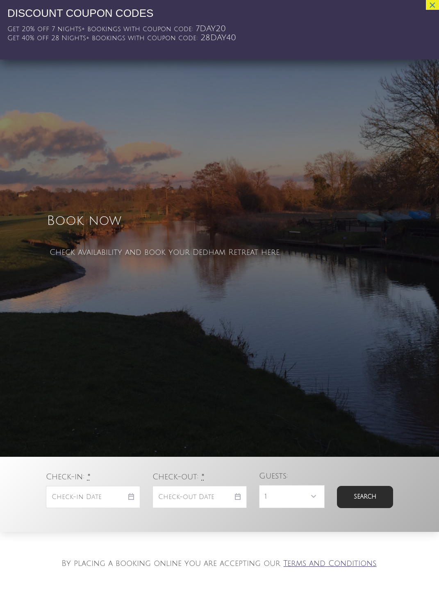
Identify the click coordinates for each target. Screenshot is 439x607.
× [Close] (432, 5)
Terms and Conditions (329, 563)
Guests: (273, 476)
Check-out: (178, 476)
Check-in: (68, 476)
